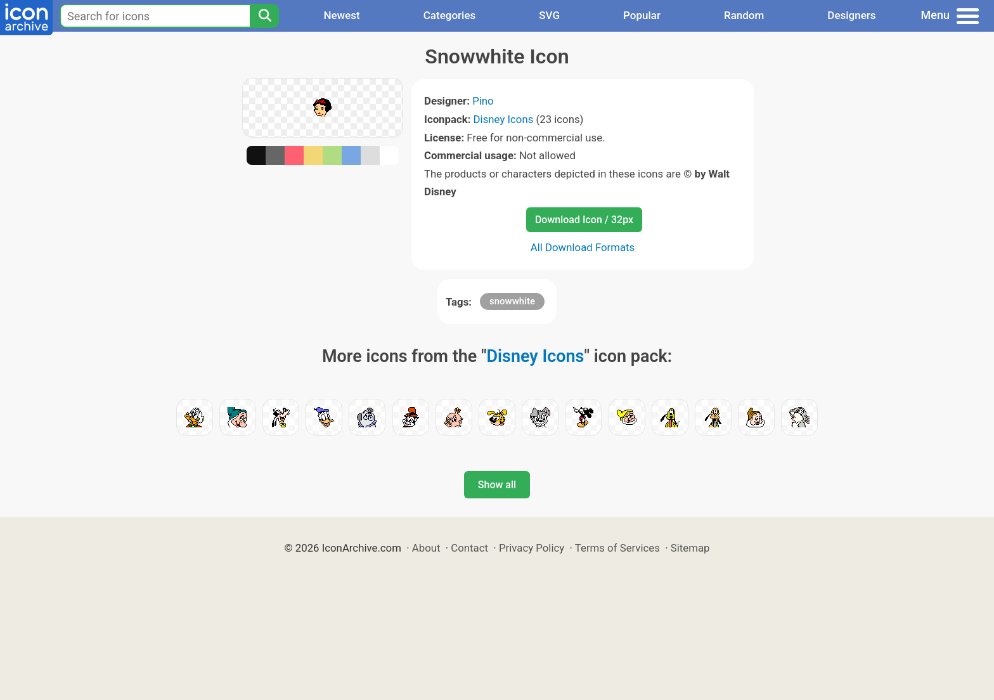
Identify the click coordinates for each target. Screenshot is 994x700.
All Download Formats (583, 247)
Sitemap (690, 547)
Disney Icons (504, 119)
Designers (851, 15)
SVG (549, 15)
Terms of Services (617, 547)
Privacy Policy (531, 547)
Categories (449, 15)
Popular (642, 15)
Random (744, 15)
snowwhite (512, 301)
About (426, 547)
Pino (483, 100)
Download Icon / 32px (584, 220)
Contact (469, 547)
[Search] (264, 16)
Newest (341, 15)
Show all (497, 485)
